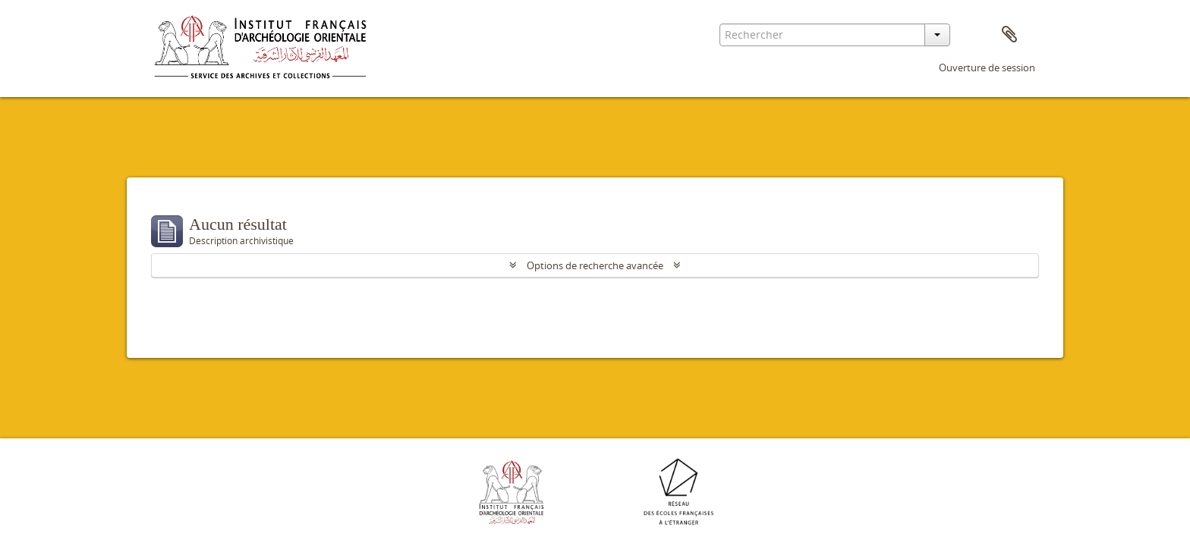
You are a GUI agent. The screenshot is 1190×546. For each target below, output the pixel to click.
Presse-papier (1009, 35)
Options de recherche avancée (595, 265)
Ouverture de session (987, 67)
